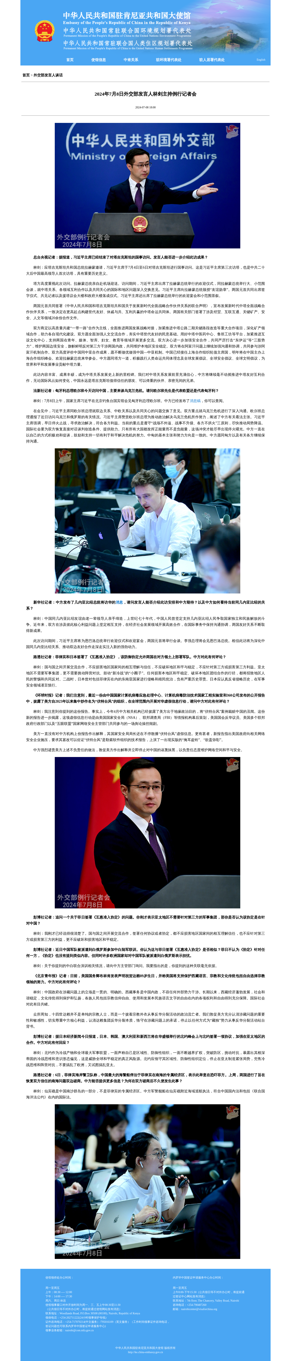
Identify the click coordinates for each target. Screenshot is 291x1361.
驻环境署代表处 (168, 60)
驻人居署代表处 (212, 60)
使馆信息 (98, 60)
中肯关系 (131, 60)
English (261, 59)
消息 (119, 602)
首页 (70, 60)
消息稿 (195, 401)
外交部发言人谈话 (48, 75)
